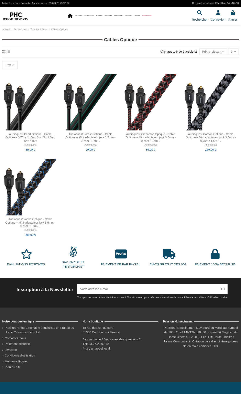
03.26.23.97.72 (99, 343)
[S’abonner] (223, 289)
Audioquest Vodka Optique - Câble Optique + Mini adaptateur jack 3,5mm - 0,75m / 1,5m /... (30, 222)
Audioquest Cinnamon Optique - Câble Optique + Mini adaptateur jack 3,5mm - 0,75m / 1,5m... (150, 137)
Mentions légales (16, 361)
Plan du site (13, 367)
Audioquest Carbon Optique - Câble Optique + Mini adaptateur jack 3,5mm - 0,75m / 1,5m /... (211, 137)
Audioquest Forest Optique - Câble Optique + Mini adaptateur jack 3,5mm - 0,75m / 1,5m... (90, 137)
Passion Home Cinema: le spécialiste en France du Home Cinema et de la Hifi (39, 330)
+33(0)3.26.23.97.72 (58, 3)
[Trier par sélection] (213, 52)
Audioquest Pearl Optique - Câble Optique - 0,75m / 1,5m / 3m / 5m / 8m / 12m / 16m (30, 137)
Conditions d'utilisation (20, 355)
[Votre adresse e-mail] (148, 289)
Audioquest (30, 144)
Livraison (11, 349)
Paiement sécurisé (17, 343)
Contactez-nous (15, 338)
